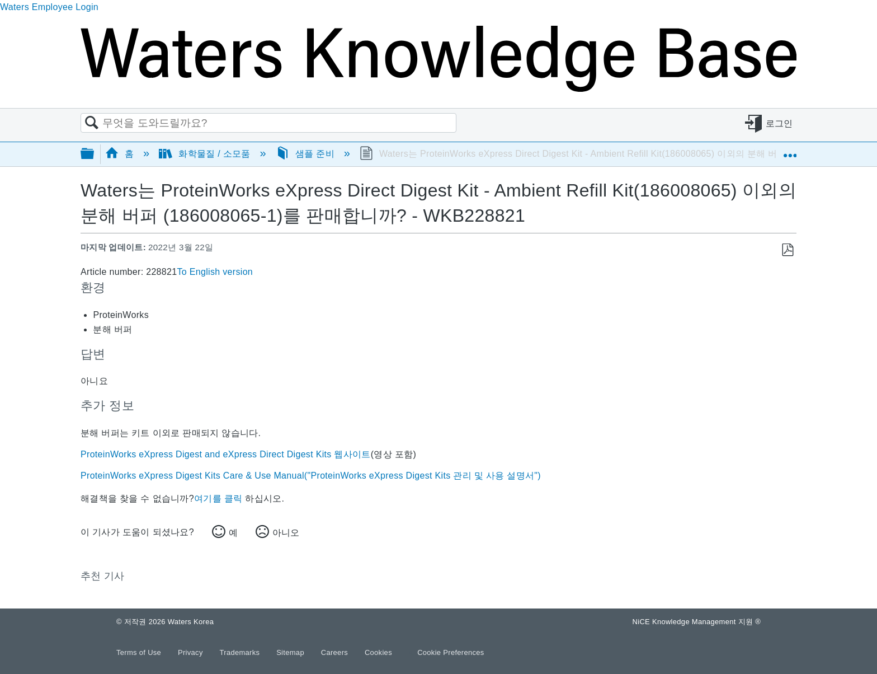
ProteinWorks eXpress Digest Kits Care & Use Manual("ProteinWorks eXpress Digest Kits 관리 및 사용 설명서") (311, 475)
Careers (335, 652)
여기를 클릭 (218, 498)
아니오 (285, 532)
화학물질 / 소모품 (206, 153)
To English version (215, 272)
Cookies (378, 652)
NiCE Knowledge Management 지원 (697, 621)
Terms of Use (139, 652)
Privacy (191, 652)
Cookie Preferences (450, 652)
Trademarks (241, 652)
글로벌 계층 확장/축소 (94, 154)
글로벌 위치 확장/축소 (789, 150)
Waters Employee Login (49, 7)
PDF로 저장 (787, 250)
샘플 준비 (306, 153)
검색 (92, 123)
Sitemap (291, 652)
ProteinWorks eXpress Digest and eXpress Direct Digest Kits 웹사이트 (226, 454)
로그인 (779, 123)
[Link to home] (438, 88)
